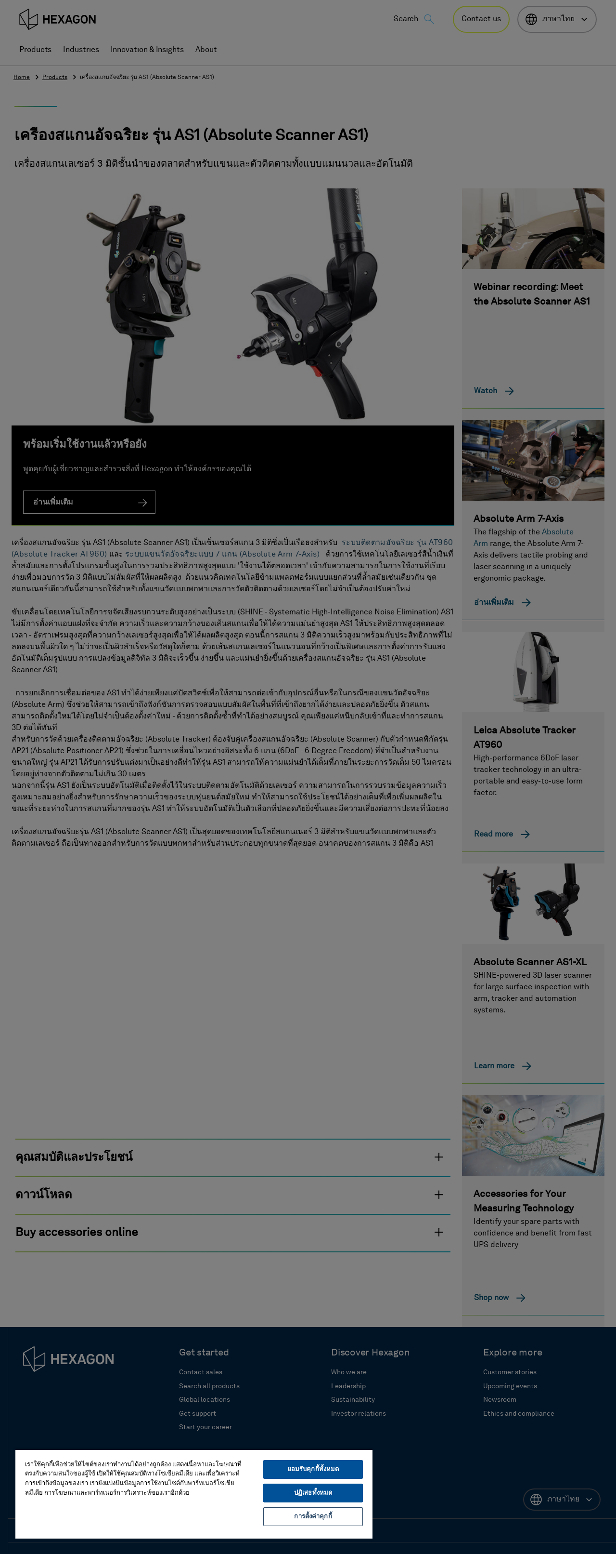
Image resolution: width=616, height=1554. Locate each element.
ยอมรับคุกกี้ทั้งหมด (313, 1469)
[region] (193, 1494)
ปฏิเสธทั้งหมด (313, 1493)
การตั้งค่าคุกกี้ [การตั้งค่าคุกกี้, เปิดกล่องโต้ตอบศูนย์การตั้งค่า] (313, 1517)
